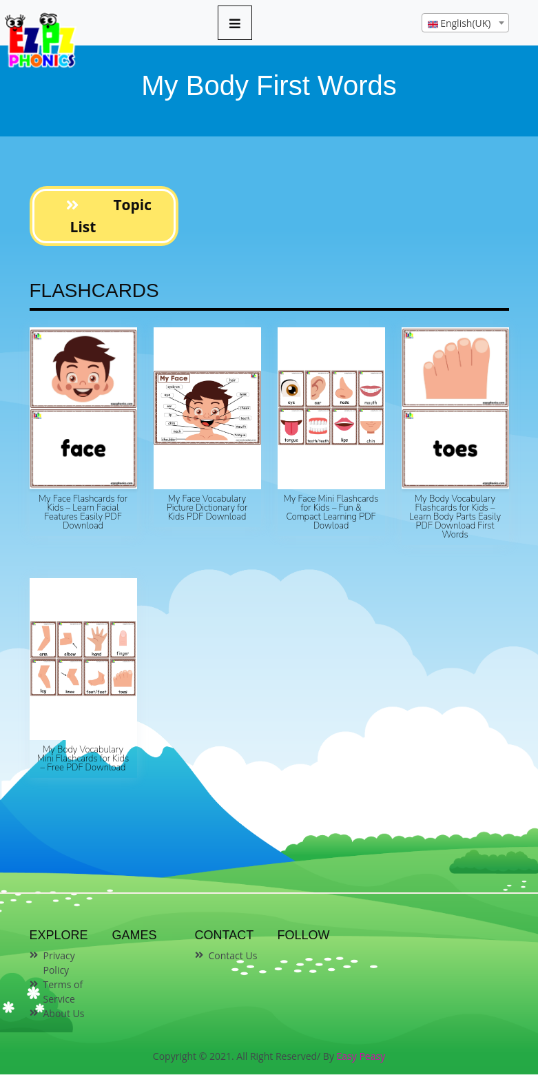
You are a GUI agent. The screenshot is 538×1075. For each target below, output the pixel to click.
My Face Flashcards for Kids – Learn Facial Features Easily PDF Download (83, 512)
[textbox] (465, 23)
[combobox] (465, 22)
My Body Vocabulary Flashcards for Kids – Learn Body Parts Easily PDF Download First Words (455, 517)
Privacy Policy (59, 962)
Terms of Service (63, 991)
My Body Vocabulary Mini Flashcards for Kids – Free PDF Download (83, 759)
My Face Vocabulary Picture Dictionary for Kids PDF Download (207, 508)
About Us (64, 1013)
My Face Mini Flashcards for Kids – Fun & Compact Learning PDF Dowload (331, 512)
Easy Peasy (361, 1056)
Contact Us (233, 955)
